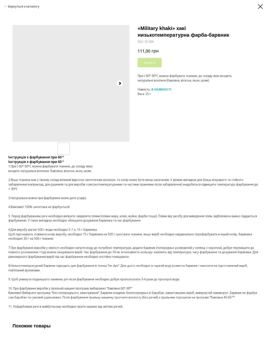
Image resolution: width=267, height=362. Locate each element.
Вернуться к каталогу (23, 6)
